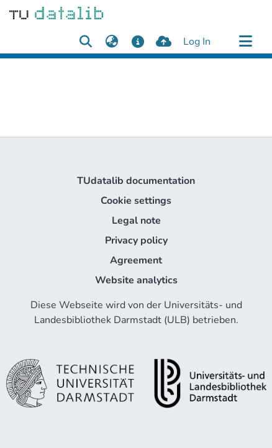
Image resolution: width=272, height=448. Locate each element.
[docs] (137, 41)
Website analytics (136, 280)
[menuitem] (111, 41)
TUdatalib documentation (136, 181)
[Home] (56, 12)
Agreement (136, 260)
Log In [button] (197, 41)
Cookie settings (136, 201)
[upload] (163, 41)
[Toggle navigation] (245, 41)
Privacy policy (136, 240)
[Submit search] (85, 41)
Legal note (136, 220)
